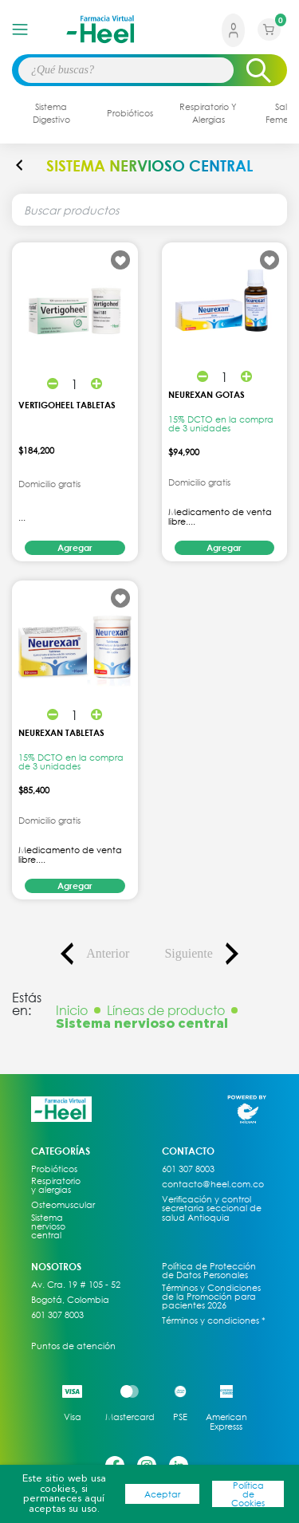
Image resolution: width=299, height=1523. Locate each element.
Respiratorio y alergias (56, 1185)
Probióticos (54, 1169)
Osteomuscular (58, 1205)
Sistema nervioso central (48, 1226)
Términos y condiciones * (214, 1320)
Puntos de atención (73, 1346)
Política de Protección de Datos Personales (209, 1270)
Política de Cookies (248, 1494)
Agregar (74, 547)
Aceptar (162, 1494)
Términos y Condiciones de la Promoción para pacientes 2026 (211, 1296)
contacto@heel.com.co (213, 1184)
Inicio (72, 1010)
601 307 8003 (57, 1315)
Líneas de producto (166, 1010)
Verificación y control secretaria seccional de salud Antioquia (212, 1208)
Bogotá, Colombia (70, 1300)
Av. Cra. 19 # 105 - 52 (75, 1284)
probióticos (130, 113)
